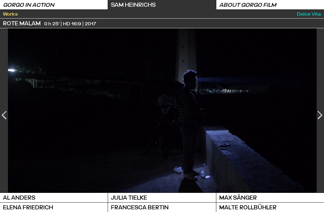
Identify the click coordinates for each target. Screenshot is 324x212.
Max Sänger (238, 197)
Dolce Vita (309, 13)
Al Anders (19, 197)
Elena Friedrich (28, 207)
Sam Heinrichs (133, 4)
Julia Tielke (129, 197)
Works (10, 13)
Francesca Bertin (140, 207)
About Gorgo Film (247, 4)
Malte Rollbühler (248, 207)
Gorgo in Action (28, 4)
